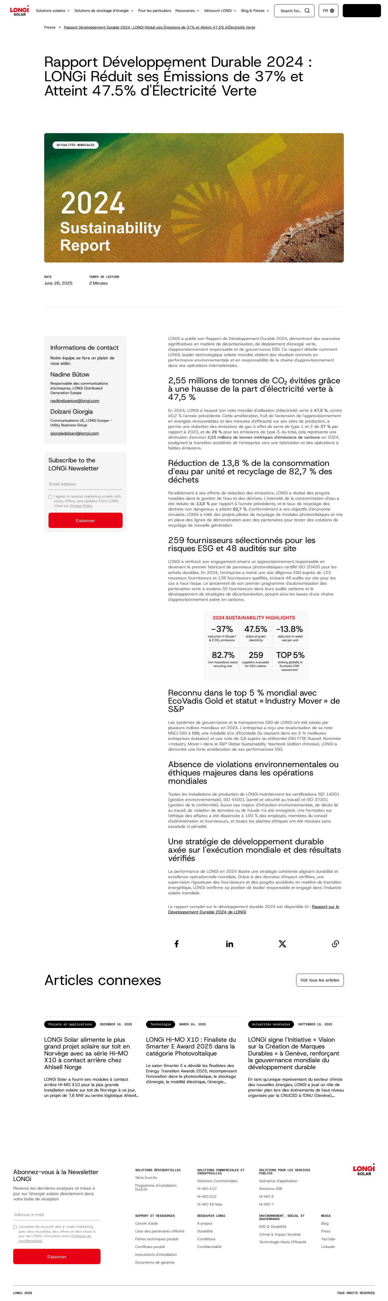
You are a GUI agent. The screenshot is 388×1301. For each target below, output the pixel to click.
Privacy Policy (81, 505)
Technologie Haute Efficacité (282, 1242)
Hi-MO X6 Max (210, 1204)
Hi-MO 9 (266, 1196)
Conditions (206, 1239)
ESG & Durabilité (272, 1226)
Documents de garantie (155, 1262)
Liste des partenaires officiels (160, 1231)
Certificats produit (150, 1247)
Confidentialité (209, 1247)
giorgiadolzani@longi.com (74, 433)
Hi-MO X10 (207, 1188)
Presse (50, 27)
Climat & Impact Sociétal (279, 1234)
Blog (324, 1223)
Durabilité (205, 1231)
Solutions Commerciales (217, 1181)
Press (325, 1231)
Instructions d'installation (156, 1254)
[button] (53, 10)
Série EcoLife (146, 1177)
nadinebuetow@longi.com (74, 400)
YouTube (328, 1239)
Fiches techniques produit (156, 1239)
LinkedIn (328, 1247)
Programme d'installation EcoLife (156, 1187)
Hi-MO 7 (266, 1204)
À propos (204, 1223)
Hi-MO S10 (206, 1196)
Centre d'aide (146, 1223)
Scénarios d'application (278, 1181)
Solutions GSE (270, 1188)
